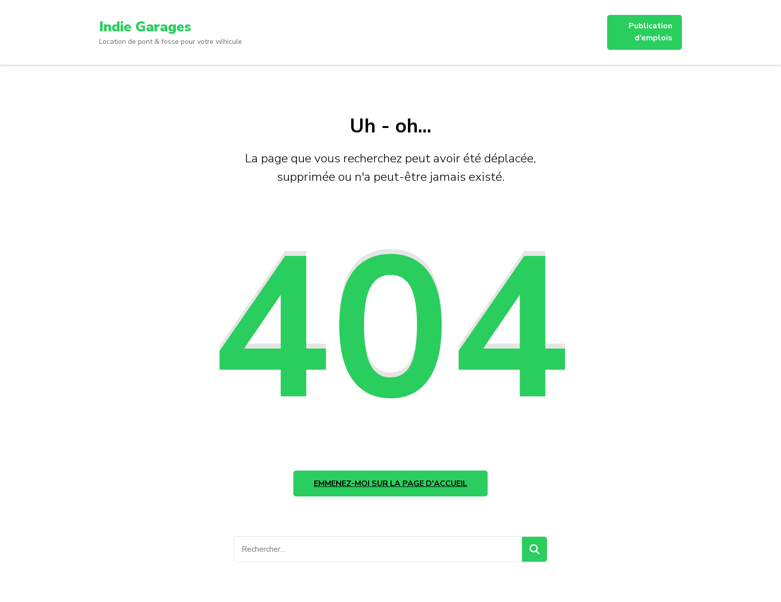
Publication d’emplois (650, 31)
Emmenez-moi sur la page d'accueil (390, 483)
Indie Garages (145, 26)
